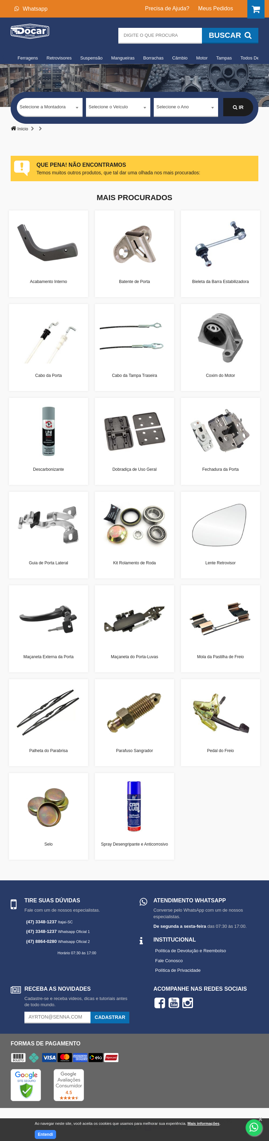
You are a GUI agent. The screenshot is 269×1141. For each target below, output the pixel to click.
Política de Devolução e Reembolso (190, 950)
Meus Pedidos (215, 8)
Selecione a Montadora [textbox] (43, 107)
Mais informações (203, 1123)
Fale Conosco (169, 960)
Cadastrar (110, 1017)
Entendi (45, 1134)
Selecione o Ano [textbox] (173, 107)
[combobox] (50, 107)
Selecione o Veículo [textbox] (108, 107)
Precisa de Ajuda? (167, 8)
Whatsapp (30, 9)
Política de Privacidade (178, 970)
